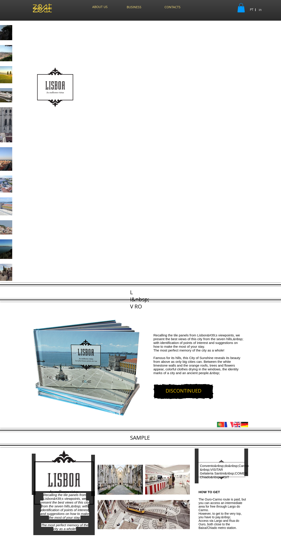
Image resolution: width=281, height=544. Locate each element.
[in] (260, 10)
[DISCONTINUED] (183, 391)
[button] (241, 7)
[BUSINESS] (134, 7)
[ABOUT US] (100, 7)
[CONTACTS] (172, 7)
